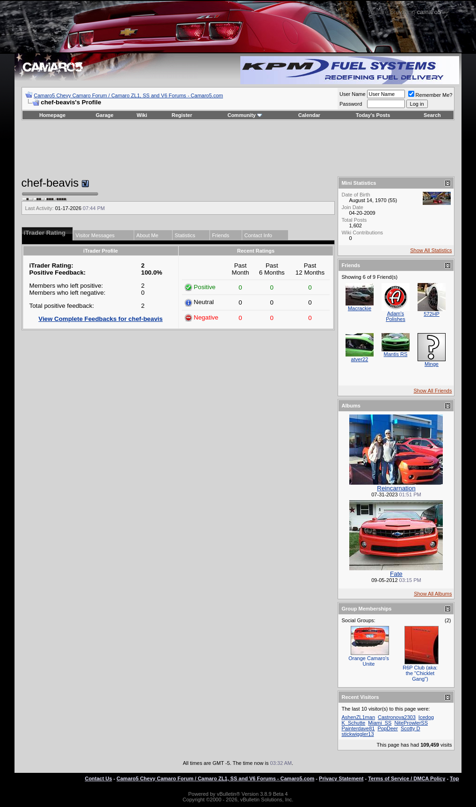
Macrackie (359, 308)
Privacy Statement (341, 778)
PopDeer (387, 728)
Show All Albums (433, 593)
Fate (396, 573)
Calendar (309, 115)
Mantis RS (396, 354)
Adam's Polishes (395, 316)
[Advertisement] (238, 148)
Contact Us (98, 778)
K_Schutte (353, 723)
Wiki (142, 115)
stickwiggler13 (357, 734)
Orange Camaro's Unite (368, 661)
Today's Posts (373, 115)
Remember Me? (430, 95)
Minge (432, 364)
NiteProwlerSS (411, 723)
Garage (105, 115)
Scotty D (410, 728)
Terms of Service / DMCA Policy (406, 778)
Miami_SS (379, 723)
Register (182, 115)
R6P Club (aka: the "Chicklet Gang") (420, 673)
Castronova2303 (397, 717)
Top (454, 778)
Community (244, 115)
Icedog (426, 717)
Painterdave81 (358, 728)
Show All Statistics (431, 250)
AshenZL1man (358, 717)
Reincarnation (396, 488)
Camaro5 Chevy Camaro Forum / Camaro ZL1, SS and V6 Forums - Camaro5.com (128, 95)
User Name (352, 94)
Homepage (52, 115)
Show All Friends (433, 390)
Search (432, 115)
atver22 (359, 359)
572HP (432, 314)
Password (350, 104)
